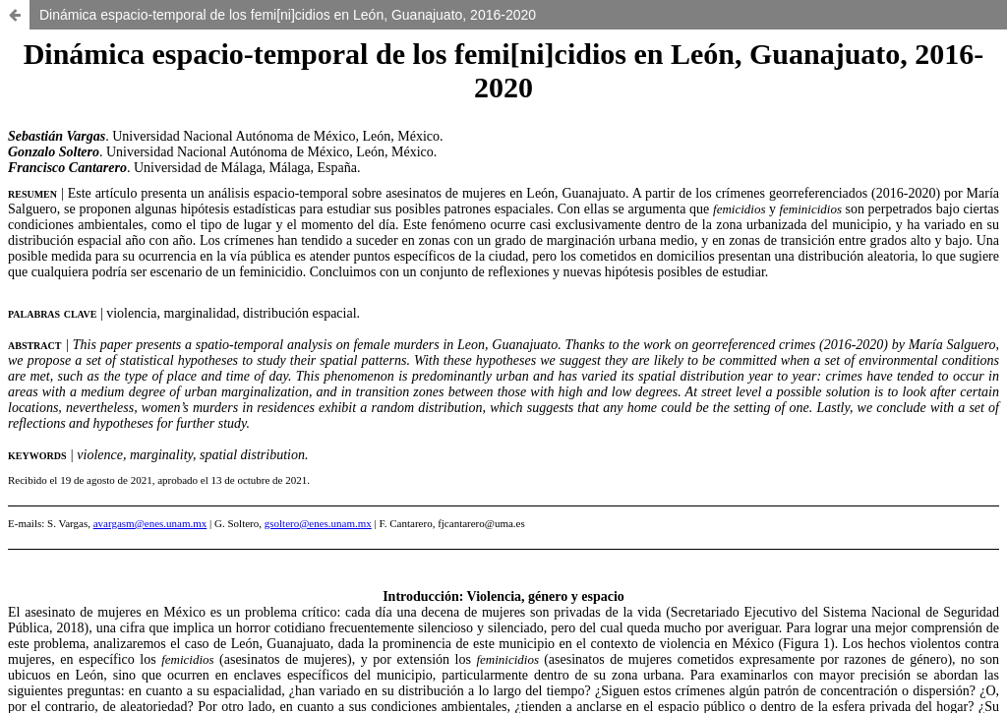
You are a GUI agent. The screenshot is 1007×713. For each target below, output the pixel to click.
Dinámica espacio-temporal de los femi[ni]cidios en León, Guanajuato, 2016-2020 (287, 15)
